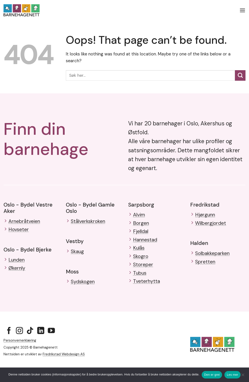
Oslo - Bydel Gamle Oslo (90, 208)
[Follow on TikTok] (29, 341)
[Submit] (240, 75)
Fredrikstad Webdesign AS (64, 363)
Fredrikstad (204, 204)
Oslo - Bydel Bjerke (28, 251)
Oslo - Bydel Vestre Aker (28, 208)
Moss (72, 273)
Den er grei (212, 374)
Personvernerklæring (20, 350)
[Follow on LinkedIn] (40, 341)
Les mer (232, 374)
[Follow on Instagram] (19, 341)
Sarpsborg (141, 204)
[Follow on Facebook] (8, 341)
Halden (199, 245)
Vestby (75, 242)
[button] (242, 10)
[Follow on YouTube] (51, 341)
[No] (242, 376)
